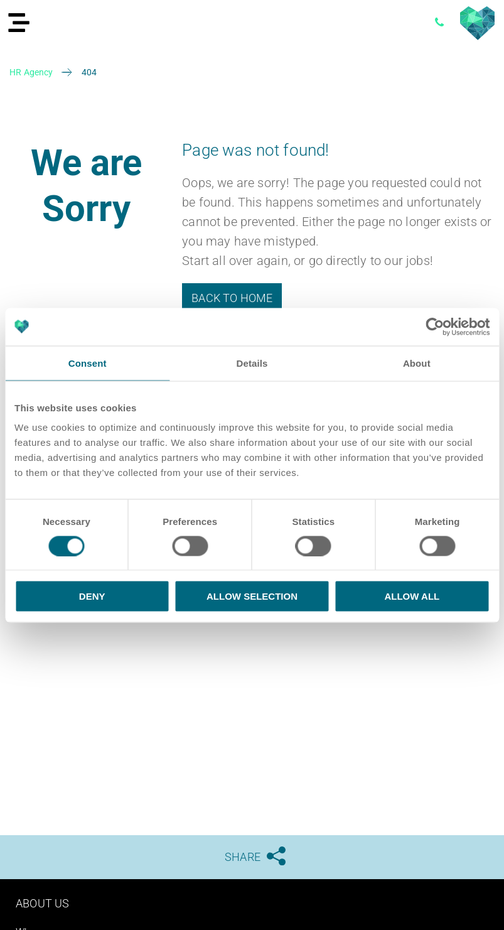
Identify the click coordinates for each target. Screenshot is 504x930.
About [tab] (417, 362)
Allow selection (252, 596)
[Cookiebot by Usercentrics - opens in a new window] (435, 326)
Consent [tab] (87, 362)
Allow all (411, 596)
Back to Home (231, 298)
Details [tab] (252, 362)
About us (42, 903)
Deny (92, 596)
